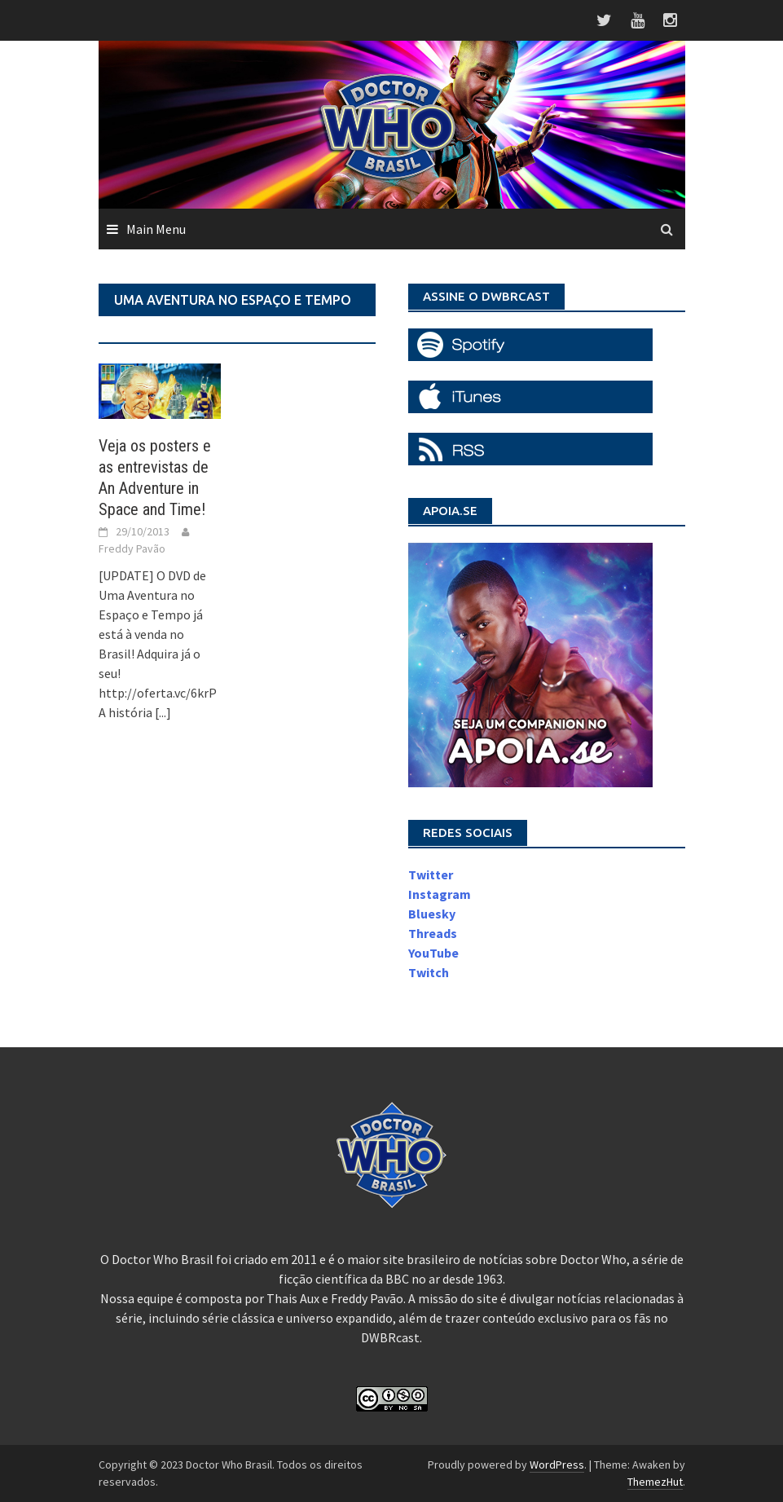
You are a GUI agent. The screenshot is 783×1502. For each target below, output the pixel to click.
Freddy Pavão (132, 548)
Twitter (430, 874)
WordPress (557, 1464)
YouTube (433, 953)
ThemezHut (655, 1481)
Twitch (428, 972)
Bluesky (431, 913)
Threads (432, 933)
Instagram (439, 894)
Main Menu (156, 229)
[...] (163, 712)
